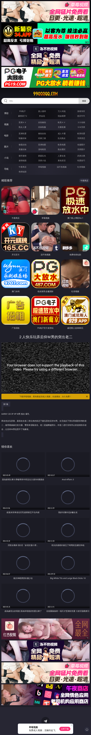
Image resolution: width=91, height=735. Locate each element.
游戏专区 (81, 111)
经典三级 (42, 138)
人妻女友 (62, 155)
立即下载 (65, 728)
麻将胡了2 (22, 116)
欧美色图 (62, 144)
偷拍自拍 (42, 133)
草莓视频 (42, 167)
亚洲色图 (42, 144)
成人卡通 (62, 133)
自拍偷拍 (42, 122)
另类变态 (81, 138)
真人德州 (42, 111)
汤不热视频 (62, 167)
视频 (6, 124)
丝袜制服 (42, 127)
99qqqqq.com (45, 94)
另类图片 (81, 149)
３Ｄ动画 (81, 122)
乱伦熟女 (62, 138)
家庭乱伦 (42, 155)
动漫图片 (81, 144)
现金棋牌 (62, 116)
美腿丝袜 (22, 149)
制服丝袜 (22, 138)
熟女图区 (62, 149)
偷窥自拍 (22, 144)
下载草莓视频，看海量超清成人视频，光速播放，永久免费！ (53, 396)
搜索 (84, 101)
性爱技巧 (81, 160)
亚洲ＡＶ (22, 122)
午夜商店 (22, 167)
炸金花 (42, 116)
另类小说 (42, 160)
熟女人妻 (22, 127)
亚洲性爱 (22, 133)
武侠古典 (81, 155)
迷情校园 (22, 160)
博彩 (6, 113)
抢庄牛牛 (81, 116)
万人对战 (62, 111)
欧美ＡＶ (62, 122)
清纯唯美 (42, 149)
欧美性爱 (81, 133)
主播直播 (62, 127)
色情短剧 (22, 171)
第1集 (5, 404)
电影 (6, 135)
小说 (6, 157)
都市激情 (22, 155)
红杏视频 (81, 167)
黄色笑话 (62, 160)
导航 (6, 168)
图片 (6, 146)
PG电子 (22, 111)
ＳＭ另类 (81, 127)
